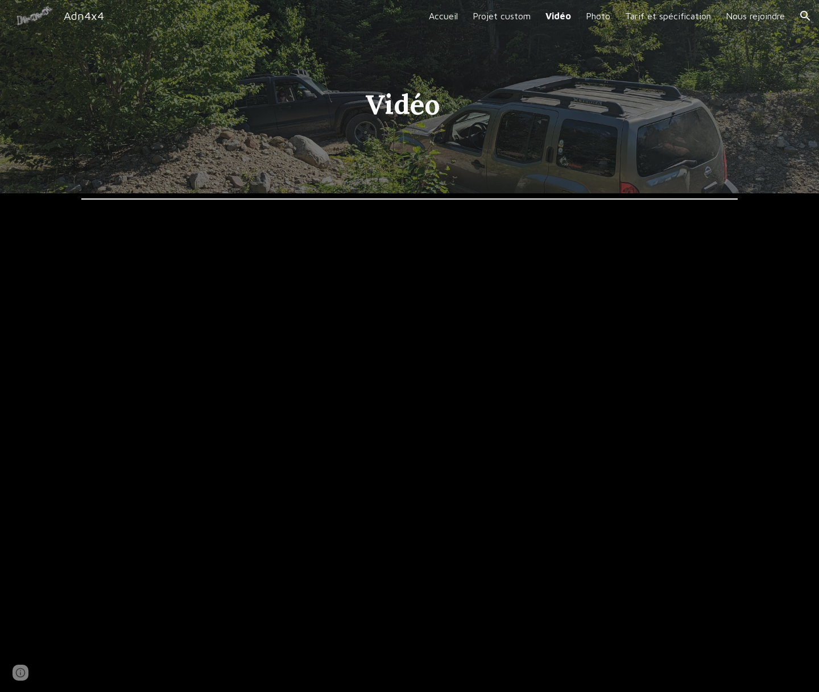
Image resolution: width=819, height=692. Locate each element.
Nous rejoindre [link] (755, 16)
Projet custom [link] (502, 16)
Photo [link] (598, 16)
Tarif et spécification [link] (668, 16)
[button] (805, 16)
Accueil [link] (443, 16)
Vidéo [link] (558, 16)
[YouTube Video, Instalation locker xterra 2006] (241, 325)
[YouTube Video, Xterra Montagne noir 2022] (578, 325)
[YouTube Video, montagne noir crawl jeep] (241, 570)
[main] (381, 97)
